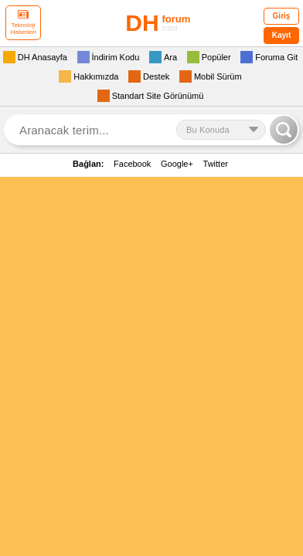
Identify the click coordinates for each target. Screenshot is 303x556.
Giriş (282, 16)
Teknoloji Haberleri (23, 23)
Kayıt (281, 35)
